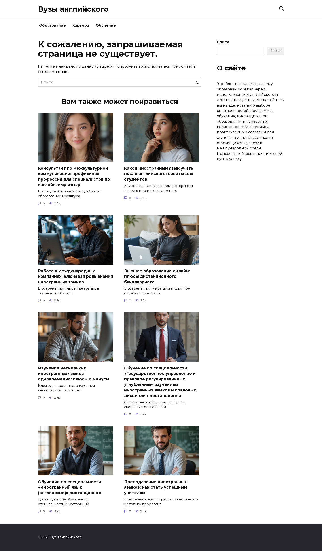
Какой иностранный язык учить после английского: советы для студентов (158, 174)
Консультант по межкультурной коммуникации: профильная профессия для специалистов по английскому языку (74, 176)
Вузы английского (73, 9)
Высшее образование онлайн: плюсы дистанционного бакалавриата (157, 276)
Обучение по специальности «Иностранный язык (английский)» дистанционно (69, 487)
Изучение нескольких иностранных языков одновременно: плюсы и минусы (73, 374)
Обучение (106, 25)
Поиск (223, 42)
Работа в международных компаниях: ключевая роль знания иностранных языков (75, 276)
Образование (52, 25)
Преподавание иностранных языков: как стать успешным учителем (155, 487)
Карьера (80, 25)
